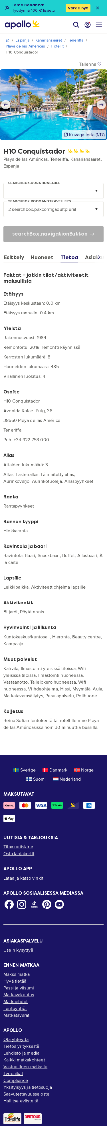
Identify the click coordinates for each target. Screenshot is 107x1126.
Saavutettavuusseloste (26, 1093)
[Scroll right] (99, 258)
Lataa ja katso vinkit (23, 877)
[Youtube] (59, 904)
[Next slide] (101, 104)
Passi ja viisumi (18, 987)
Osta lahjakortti (18, 853)
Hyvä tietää (14, 980)
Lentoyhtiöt (15, 1008)
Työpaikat (13, 1073)
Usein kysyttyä (18, 949)
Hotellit (57, 46)
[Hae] (76, 24)
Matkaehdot (15, 1001)
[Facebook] (9, 904)
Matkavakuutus (18, 994)
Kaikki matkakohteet (24, 1059)
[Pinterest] (47, 904)
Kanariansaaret (48, 40)
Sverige (24, 769)
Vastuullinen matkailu (25, 1066)
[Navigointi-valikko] (99, 24)
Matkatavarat (16, 1015)
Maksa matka (16, 974)
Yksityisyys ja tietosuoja (27, 1087)
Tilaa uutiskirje (18, 846)
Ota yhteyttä (16, 1039)
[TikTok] (34, 904)
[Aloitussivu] (22, 24)
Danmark (55, 769)
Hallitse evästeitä (21, 1100)
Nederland (67, 778)
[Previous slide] (5, 104)
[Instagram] (21, 904)
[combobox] (53, 191)
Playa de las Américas (25, 46)
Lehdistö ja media (21, 1052)
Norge (84, 769)
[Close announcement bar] (97, 8)
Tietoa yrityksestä (21, 1046)
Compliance (15, 1080)
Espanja (22, 40)
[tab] (15, 259)
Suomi (36, 778)
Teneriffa (76, 40)
